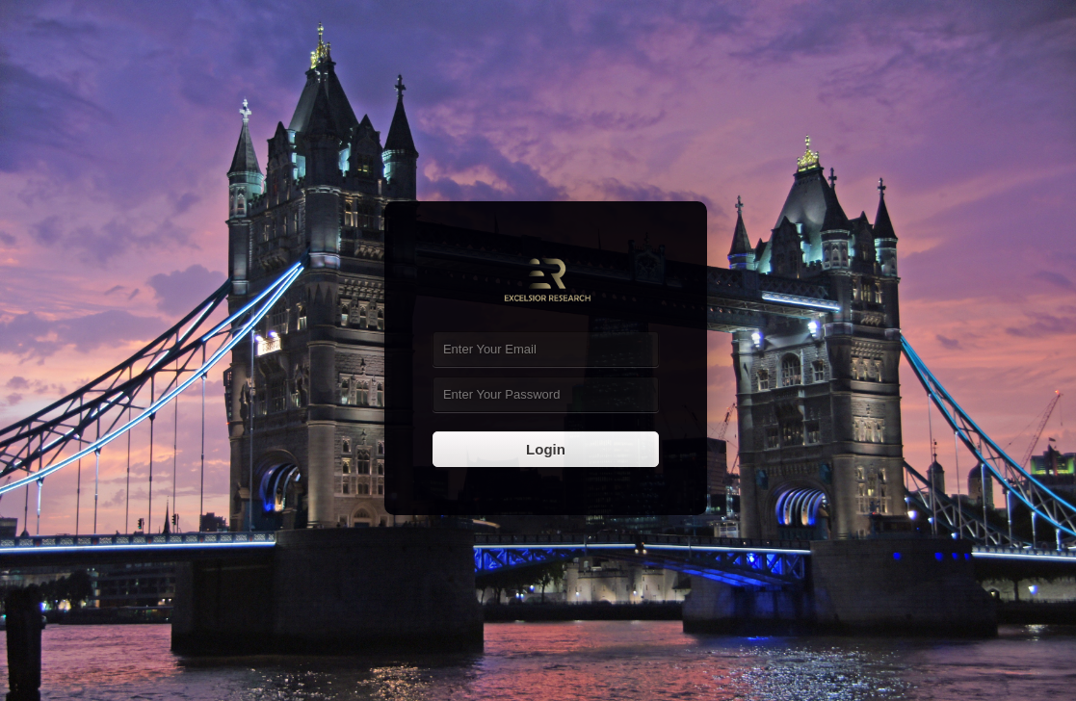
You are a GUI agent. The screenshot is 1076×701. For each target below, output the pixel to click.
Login (545, 449)
